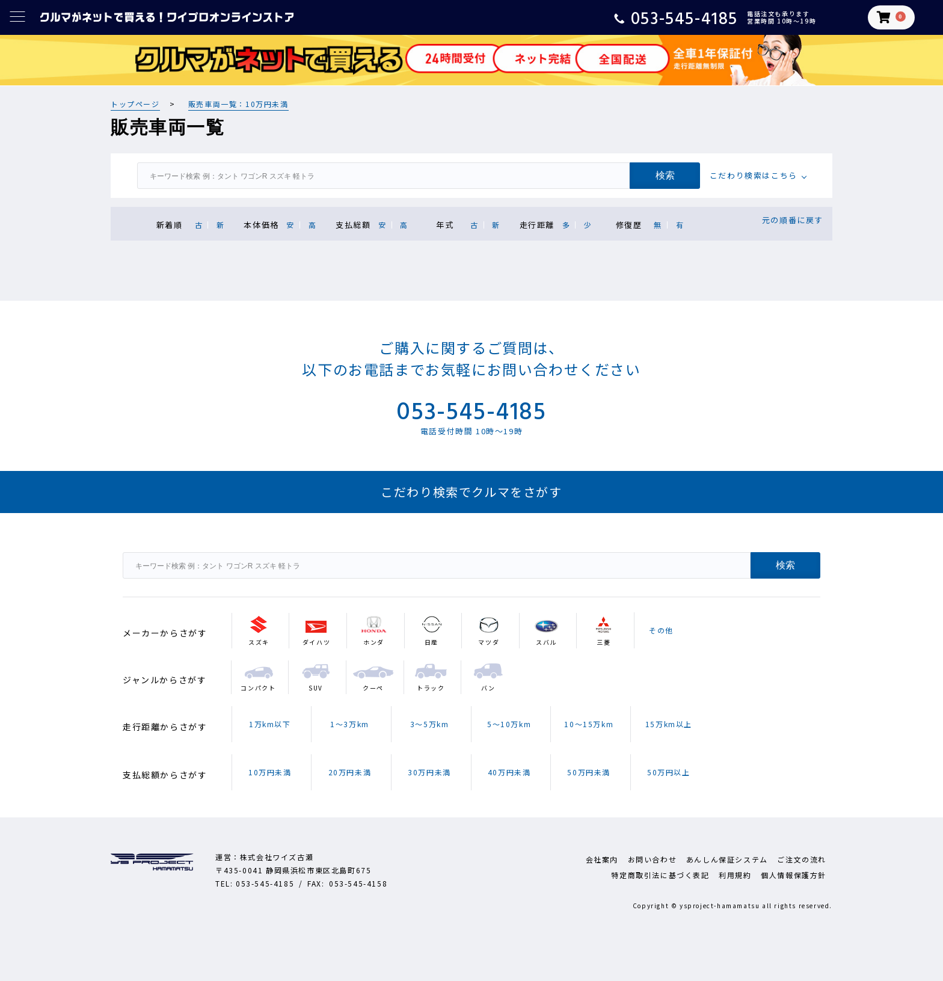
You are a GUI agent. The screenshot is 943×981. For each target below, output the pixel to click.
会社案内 (602, 859)
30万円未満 (429, 772)
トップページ (135, 104)
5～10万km (509, 724)
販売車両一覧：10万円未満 (238, 104)
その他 (661, 630)
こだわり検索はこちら (753, 175)
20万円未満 (350, 772)
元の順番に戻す (792, 220)
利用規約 (735, 875)
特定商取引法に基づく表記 (660, 875)
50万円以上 (668, 772)
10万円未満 (270, 772)
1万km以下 (270, 724)
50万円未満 (588, 772)
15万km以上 (668, 724)
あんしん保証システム (727, 859)
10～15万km (588, 724)
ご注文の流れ (801, 859)
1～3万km (349, 724)
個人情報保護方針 (793, 875)
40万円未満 (509, 772)
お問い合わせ (652, 859)
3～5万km (429, 724)
